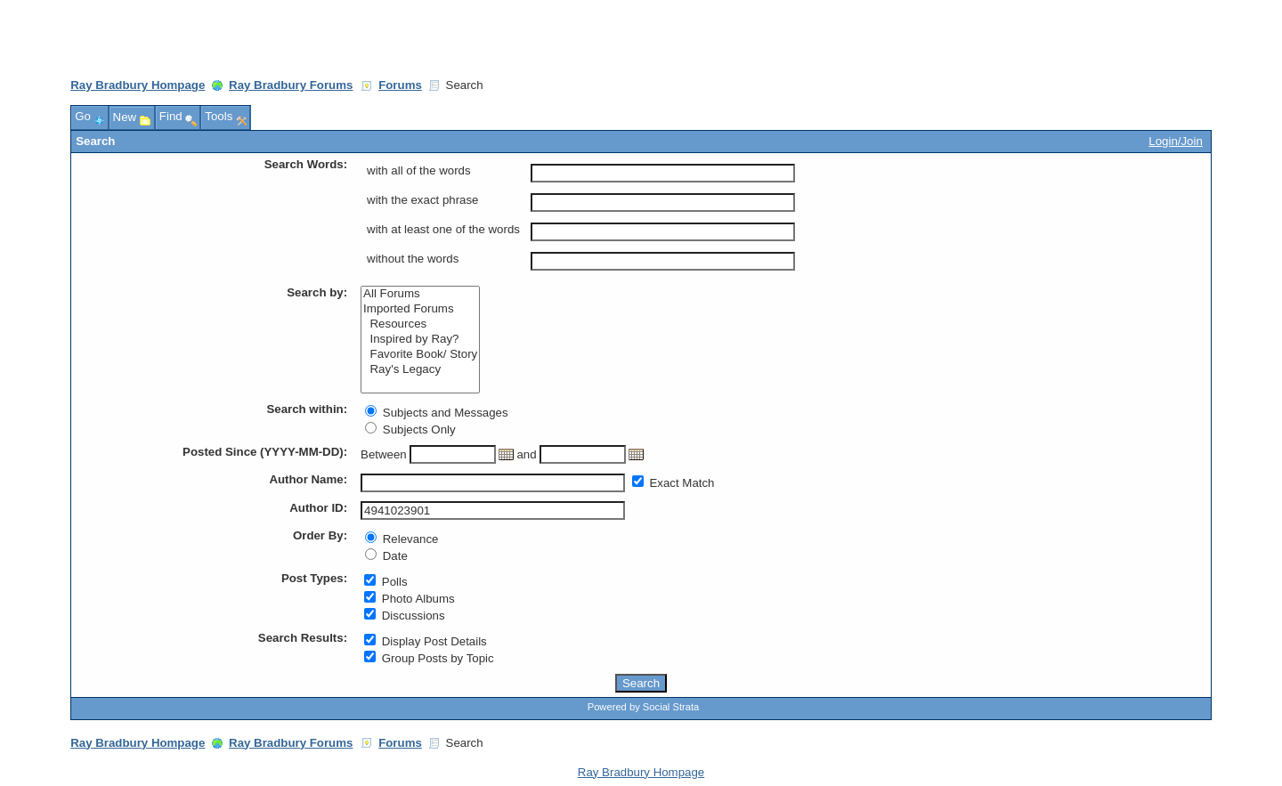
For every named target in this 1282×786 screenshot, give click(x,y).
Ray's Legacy (420, 369)
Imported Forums (420, 309)
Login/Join (1175, 141)
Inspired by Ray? (420, 339)
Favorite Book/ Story (420, 354)
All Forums (420, 294)
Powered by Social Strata (644, 706)
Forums (400, 85)
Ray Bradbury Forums (291, 85)
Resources (420, 324)
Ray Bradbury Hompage (137, 85)
